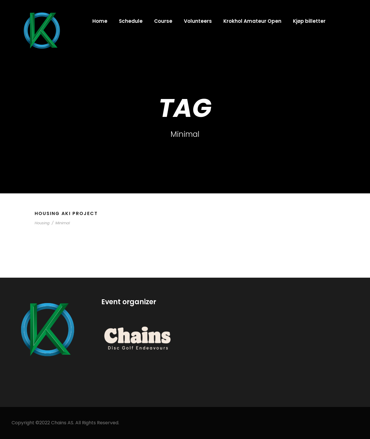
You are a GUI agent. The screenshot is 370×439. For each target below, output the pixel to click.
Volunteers (198, 21)
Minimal (62, 223)
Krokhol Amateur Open (252, 21)
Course (163, 21)
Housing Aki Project (66, 213)
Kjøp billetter (309, 21)
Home (99, 21)
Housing (42, 223)
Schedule (131, 21)
